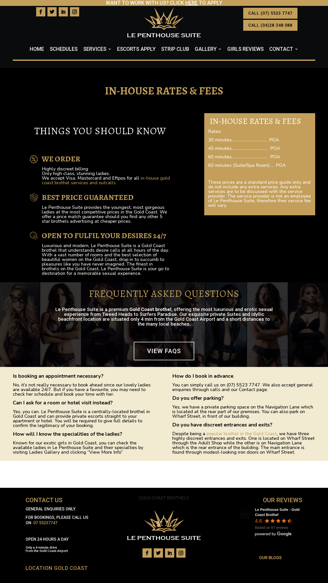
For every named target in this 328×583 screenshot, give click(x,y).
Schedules (64, 49)
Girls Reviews (245, 49)
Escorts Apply (136, 49)
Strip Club (175, 49)
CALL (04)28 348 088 (270, 25)
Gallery (206, 49)
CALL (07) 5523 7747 (270, 13)
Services (94, 49)
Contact (281, 49)
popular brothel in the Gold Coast (242, 434)
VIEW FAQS (164, 351)
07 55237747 (45, 522)
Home (37, 49)
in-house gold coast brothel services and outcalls (106, 180)
